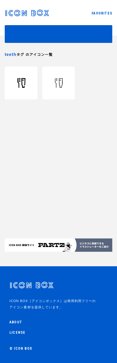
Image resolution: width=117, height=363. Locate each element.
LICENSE (17, 332)
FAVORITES (102, 13)
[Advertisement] (58, 182)
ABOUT (15, 322)
